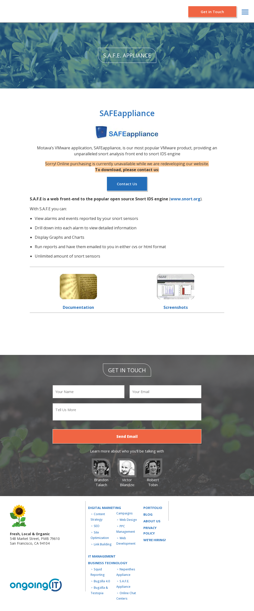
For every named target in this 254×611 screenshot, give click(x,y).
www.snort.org (185, 199)
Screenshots (175, 307)
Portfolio (152, 507)
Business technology (107, 563)
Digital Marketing (104, 507)
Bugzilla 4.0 (102, 581)
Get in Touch (212, 11)
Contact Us (127, 183)
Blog (148, 514)
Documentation (78, 307)
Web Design (128, 520)
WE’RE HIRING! (154, 540)
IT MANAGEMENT (102, 556)
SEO (96, 526)
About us (151, 521)
